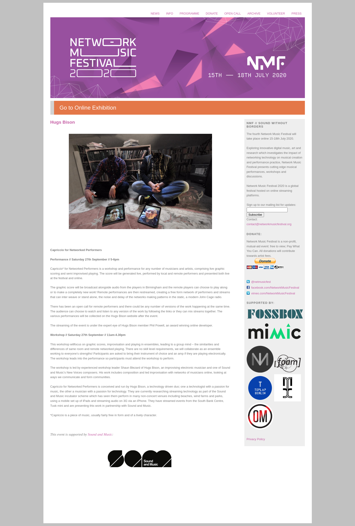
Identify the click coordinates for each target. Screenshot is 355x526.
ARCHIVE (254, 13)
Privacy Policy (256, 439)
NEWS (155, 13)
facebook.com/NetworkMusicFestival (275, 287)
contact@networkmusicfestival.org (269, 224)
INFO (169, 13)
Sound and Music (100, 434)
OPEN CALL (232, 13)
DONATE (212, 13)
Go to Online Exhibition (88, 108)
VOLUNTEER (276, 13)
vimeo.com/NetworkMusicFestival (273, 293)
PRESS (296, 13)
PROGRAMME (189, 13)
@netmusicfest (261, 282)
